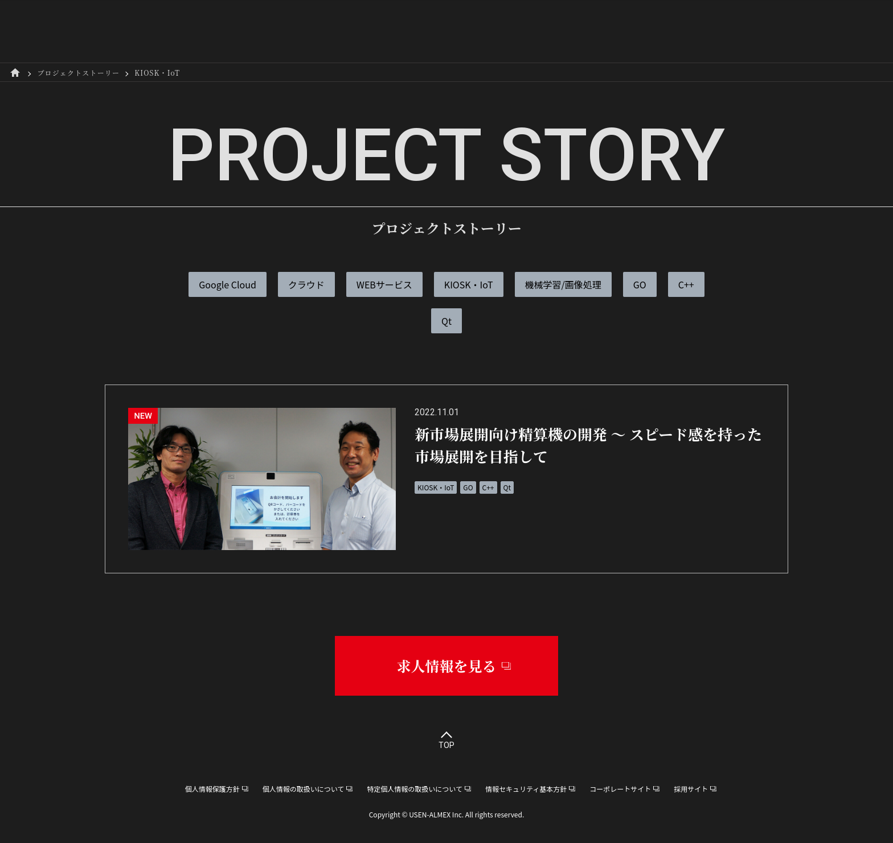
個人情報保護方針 (212, 789)
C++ (686, 284)
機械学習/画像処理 (563, 284)
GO (639, 284)
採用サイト (713, 31)
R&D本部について (324, 31)
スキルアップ (639, 31)
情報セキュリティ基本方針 (526, 789)
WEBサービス (384, 284)
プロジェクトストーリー (536, 31)
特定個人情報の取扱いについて (414, 789)
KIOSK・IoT (468, 284)
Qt (446, 321)
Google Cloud (227, 284)
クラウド (306, 284)
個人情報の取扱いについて (304, 789)
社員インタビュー (424, 31)
